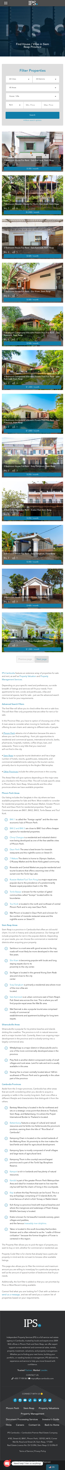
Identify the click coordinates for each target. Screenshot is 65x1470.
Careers (20, 1425)
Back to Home (52, 1425)
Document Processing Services (22, 1419)
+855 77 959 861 (19, 1378)
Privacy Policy (40, 1451)
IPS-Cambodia (8, 673)
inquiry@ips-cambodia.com (41, 1378)
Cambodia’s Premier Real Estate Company (39, 1433)
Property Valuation (27, 676)
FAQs (9, 1425)
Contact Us (34, 1425)
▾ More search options (32, 120)
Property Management (32, 1414)
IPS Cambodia (13, 1433)
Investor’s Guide (50, 1419)
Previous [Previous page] (25, 659)
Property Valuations (49, 1408)
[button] (6, 3)
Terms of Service (26, 1451)
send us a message (11, 1294)
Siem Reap (39, 1344)
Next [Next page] (42, 659)
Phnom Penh (25, 1344)
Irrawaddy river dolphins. (35, 1223)
